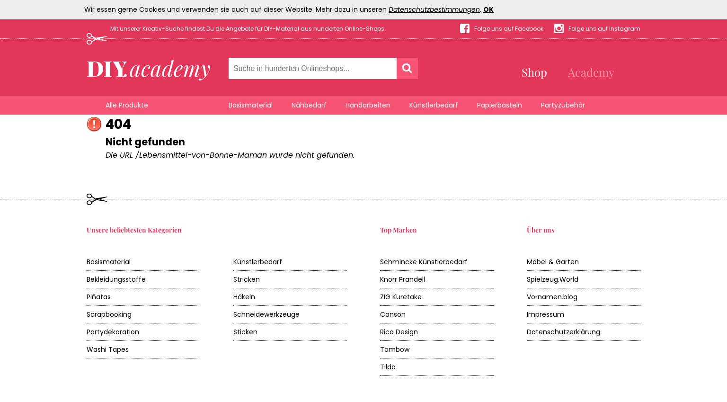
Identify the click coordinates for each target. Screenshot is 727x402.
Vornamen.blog (552, 297)
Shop (534, 72)
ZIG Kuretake (401, 297)
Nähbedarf (309, 105)
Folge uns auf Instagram (604, 29)
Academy (591, 72)
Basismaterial (251, 105)
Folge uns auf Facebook (508, 29)
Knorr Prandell (402, 279)
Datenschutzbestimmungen (434, 9)
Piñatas (99, 297)
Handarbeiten (368, 105)
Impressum (545, 314)
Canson (393, 314)
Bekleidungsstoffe (116, 279)
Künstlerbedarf (433, 105)
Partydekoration (113, 332)
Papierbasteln (499, 105)
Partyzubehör (563, 105)
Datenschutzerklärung (563, 332)
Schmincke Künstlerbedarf (424, 262)
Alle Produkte (127, 105)
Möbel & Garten (553, 262)
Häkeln (244, 297)
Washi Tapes (108, 349)
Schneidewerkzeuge (266, 314)
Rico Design (399, 332)
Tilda (388, 367)
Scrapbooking (109, 314)
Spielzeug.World (552, 279)
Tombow (394, 349)
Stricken (246, 279)
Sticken (245, 332)
